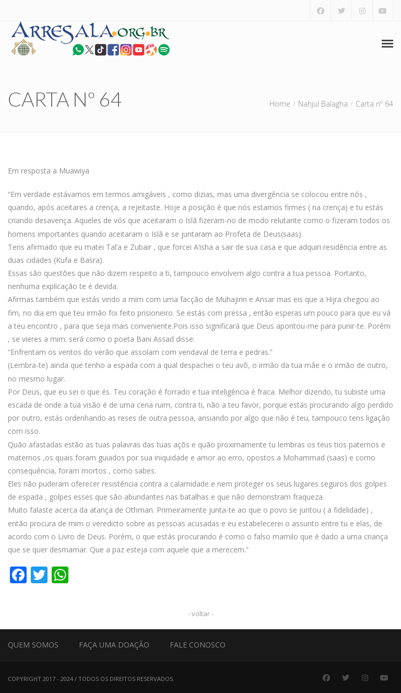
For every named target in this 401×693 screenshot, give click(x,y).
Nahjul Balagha (323, 104)
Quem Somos (33, 645)
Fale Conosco (198, 645)
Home (279, 104)
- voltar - (201, 613)
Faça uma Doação (114, 645)
